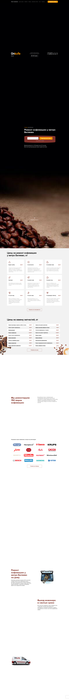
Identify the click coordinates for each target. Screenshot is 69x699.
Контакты (43, 1)
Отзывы (29, 1)
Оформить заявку (52, 1)
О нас (40, 1)
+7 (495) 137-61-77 (52, 54)
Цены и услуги (21, 1)
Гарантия (25, 1)
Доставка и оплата (35, 1)
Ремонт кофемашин (14, 1)
